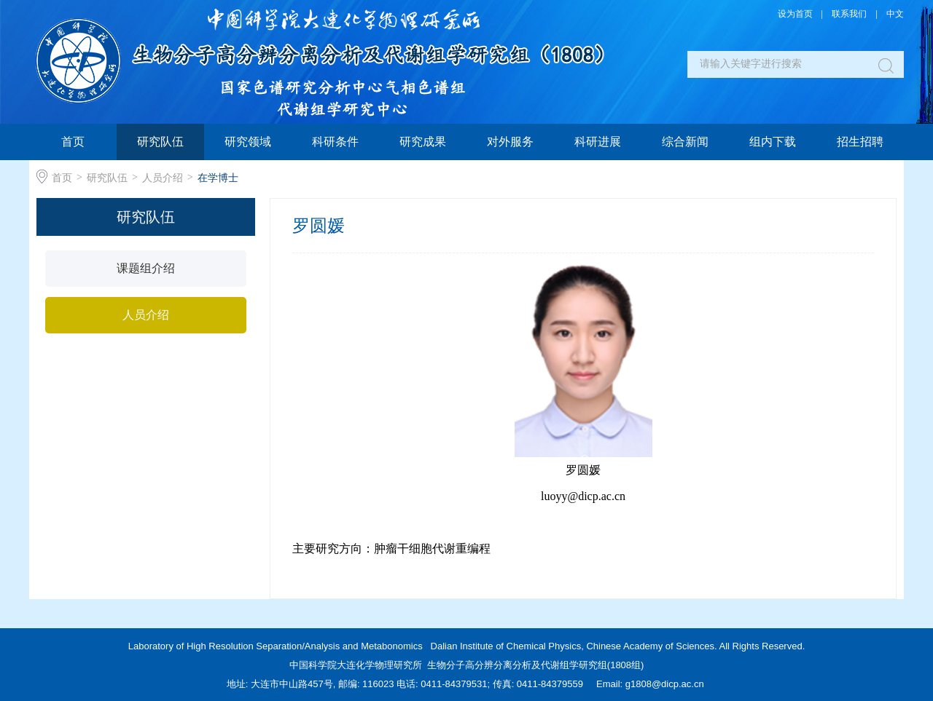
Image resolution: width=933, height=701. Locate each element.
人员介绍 (162, 177)
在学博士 (218, 177)
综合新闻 (685, 141)
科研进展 (597, 141)
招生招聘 (860, 141)
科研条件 (335, 141)
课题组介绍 (146, 268)
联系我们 (849, 14)
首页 (73, 141)
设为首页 (795, 14)
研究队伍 (160, 141)
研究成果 (422, 141)
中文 (895, 14)
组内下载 (772, 141)
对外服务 (510, 141)
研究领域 (248, 141)
